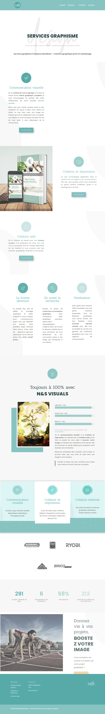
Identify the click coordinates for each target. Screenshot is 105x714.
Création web (14, 696)
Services (71, 5)
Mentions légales (52, 708)
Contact (91, 5)
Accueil (62, 5)
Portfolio (82, 5)
